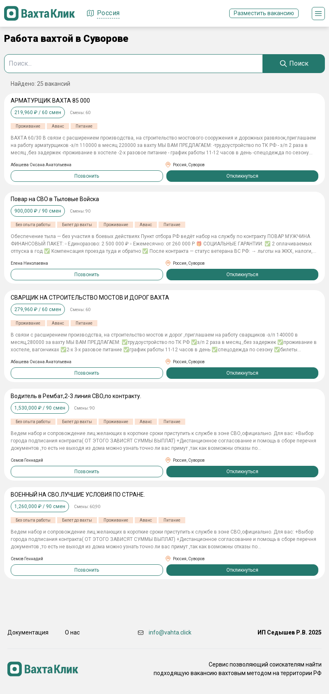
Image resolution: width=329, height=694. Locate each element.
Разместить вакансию (264, 13)
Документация (27, 632)
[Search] (294, 63)
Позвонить (86, 176)
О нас (72, 632)
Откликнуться (242, 176)
